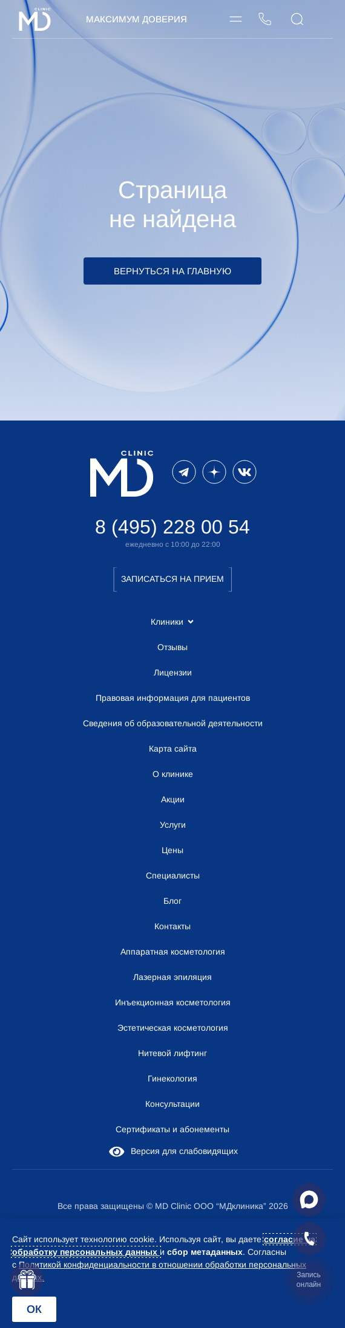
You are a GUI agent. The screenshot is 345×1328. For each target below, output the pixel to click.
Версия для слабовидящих (172, 1151)
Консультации (172, 1104)
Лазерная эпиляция (172, 977)
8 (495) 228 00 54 (172, 527)
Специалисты (173, 875)
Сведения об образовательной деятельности (173, 723)
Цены (172, 850)
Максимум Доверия (136, 19)
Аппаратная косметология (172, 951)
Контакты (172, 926)
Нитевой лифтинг (172, 1053)
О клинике (173, 774)
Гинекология (172, 1078)
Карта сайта (173, 748)
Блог (172, 901)
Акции (173, 799)
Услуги (173, 825)
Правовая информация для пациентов (173, 698)
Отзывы (172, 647)
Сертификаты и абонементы (172, 1129)
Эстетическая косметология (172, 1028)
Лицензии (173, 672)
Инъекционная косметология (173, 1002)
